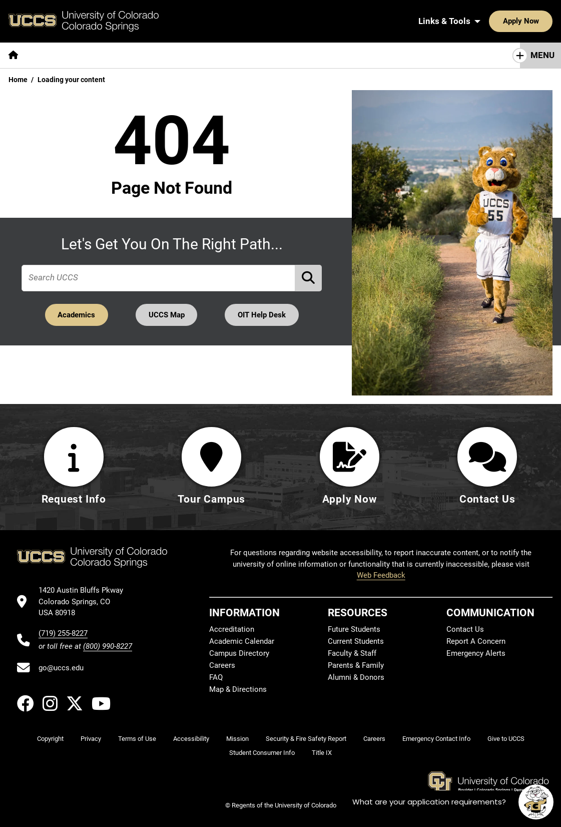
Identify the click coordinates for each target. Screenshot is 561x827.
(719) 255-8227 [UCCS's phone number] (63, 633)
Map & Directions (238, 689)
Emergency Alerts (475, 653)
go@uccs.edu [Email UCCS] (61, 667)
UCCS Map (167, 314)
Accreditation (231, 629)
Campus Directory (239, 653)
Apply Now (490, 21)
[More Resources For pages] (380, 55)
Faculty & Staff (352, 653)
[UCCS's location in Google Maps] (85, 602)
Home (18, 80)
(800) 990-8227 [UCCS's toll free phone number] (107, 646)
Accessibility (191, 738)
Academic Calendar (241, 641)
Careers (222, 665)
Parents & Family (356, 665)
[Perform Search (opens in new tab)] (308, 277)
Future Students (354, 629)
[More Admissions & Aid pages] (206, 55)
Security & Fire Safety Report (306, 738)
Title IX (322, 752)
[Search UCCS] (541, 21)
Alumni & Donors (356, 677)
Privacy (91, 738)
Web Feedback (381, 575)
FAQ (216, 677)
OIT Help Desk (262, 314)
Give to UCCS (505, 738)
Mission (237, 738)
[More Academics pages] (119, 55)
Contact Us (465, 629)
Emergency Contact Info (436, 738)
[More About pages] (54, 55)
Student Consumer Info (262, 752)
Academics (76, 314)
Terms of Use (137, 738)
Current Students (356, 641)
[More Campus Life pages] (297, 55)
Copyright (50, 738)
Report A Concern (475, 641)
